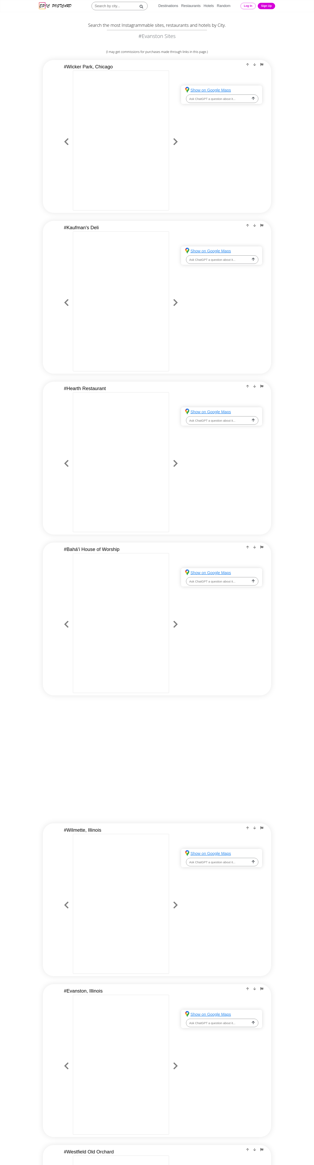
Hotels (209, 6)
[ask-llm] (253, 99)
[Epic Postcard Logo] (55, 6)
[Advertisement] (157, 735)
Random (223, 6)
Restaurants (191, 6)
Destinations (168, 6)
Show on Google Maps (210, 90)
